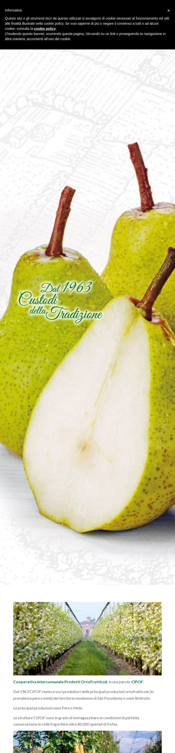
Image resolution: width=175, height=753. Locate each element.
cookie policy (45, 29)
